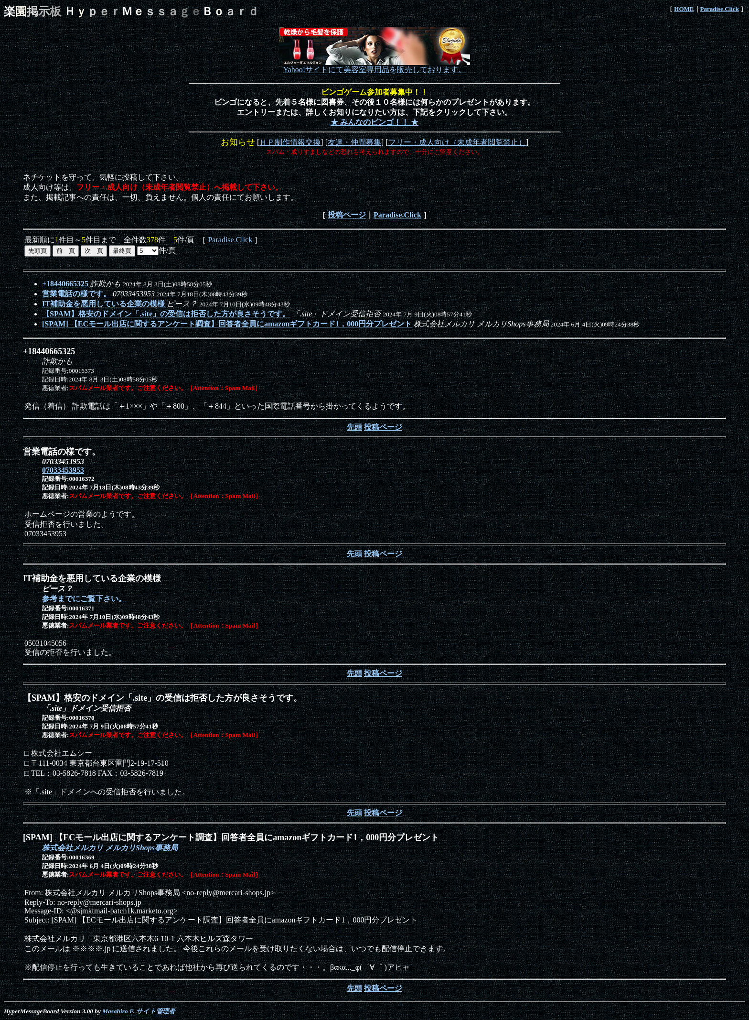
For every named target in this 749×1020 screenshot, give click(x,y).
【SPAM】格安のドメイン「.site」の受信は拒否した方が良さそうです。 (166, 314)
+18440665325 (65, 284)
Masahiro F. (118, 1011)
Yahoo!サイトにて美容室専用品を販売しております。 (374, 66)
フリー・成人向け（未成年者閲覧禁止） (457, 142)
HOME (684, 8)
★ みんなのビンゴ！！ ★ (374, 122)
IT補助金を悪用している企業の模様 (103, 304)
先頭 (354, 427)
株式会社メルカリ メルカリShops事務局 (110, 848)
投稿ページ (347, 215)
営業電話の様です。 (76, 294)
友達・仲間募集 (354, 142)
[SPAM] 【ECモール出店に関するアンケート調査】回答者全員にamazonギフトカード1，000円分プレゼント (227, 324)
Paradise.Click (719, 8)
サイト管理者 (155, 1011)
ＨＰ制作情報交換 (290, 142)
